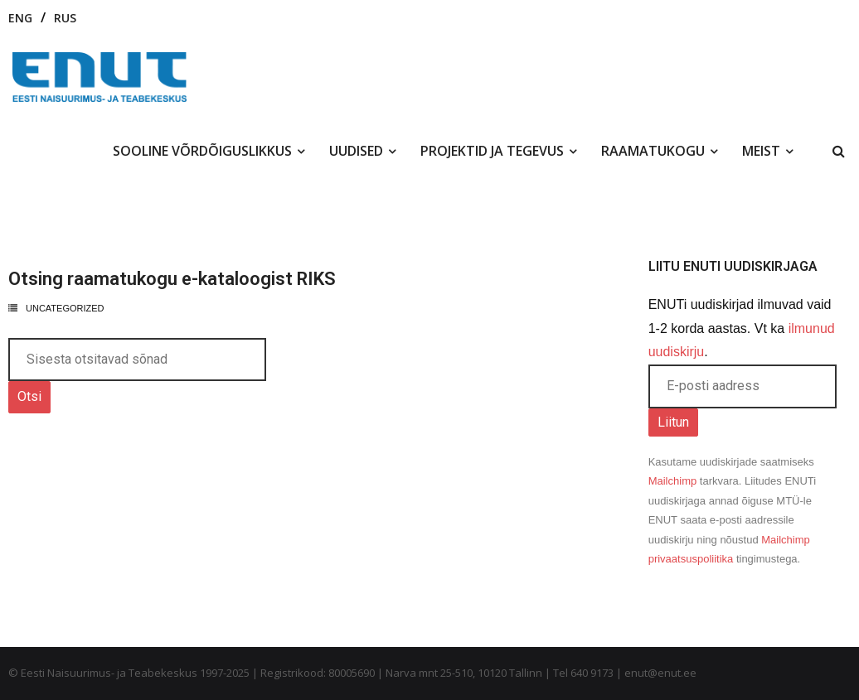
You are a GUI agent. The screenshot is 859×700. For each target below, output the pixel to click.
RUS (65, 18)
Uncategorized (65, 308)
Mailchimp (672, 481)
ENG (20, 18)
